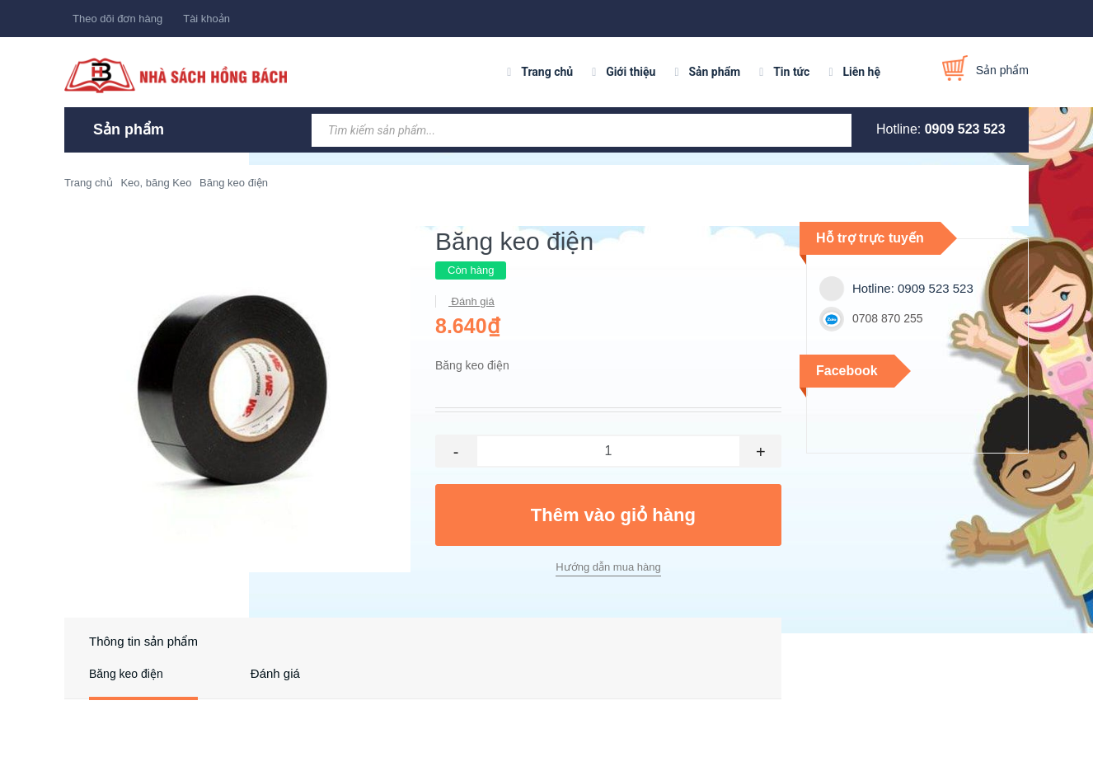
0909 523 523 (965, 129)
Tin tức (791, 71)
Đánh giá (471, 301)
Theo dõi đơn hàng (117, 18)
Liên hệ (861, 71)
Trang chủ (547, 71)
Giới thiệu (630, 71)
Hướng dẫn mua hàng (608, 567)
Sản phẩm (714, 71)
